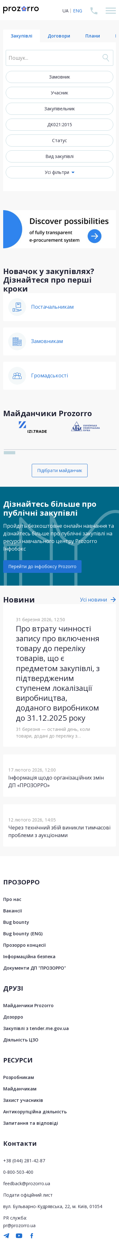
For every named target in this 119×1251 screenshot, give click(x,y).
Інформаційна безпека (29, 956)
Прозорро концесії (24, 945)
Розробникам (18, 1077)
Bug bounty (16, 922)
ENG (77, 11)
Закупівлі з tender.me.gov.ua (36, 1028)
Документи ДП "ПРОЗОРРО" (34, 968)
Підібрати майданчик (59, 470)
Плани (92, 36)
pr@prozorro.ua (19, 1225)
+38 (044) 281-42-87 (24, 1161)
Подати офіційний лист (28, 1195)
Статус (59, 140)
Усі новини (93, 599)
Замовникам (47, 341)
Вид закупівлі (59, 156)
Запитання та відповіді (30, 1123)
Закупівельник (59, 109)
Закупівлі (21, 36)
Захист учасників (23, 1100)
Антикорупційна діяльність (35, 1112)
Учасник (59, 93)
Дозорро (13, 1017)
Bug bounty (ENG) (23, 934)
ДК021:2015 (59, 124)
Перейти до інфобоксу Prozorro (42, 566)
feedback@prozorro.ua (26, 1183)
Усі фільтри (57, 172)
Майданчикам (19, 1089)
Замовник (59, 77)
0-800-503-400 (18, 1172)
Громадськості (49, 375)
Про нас (12, 899)
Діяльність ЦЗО (20, 1040)
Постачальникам (52, 306)
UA (66, 11)
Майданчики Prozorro (28, 1005)
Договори (59, 36)
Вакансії (12, 911)
